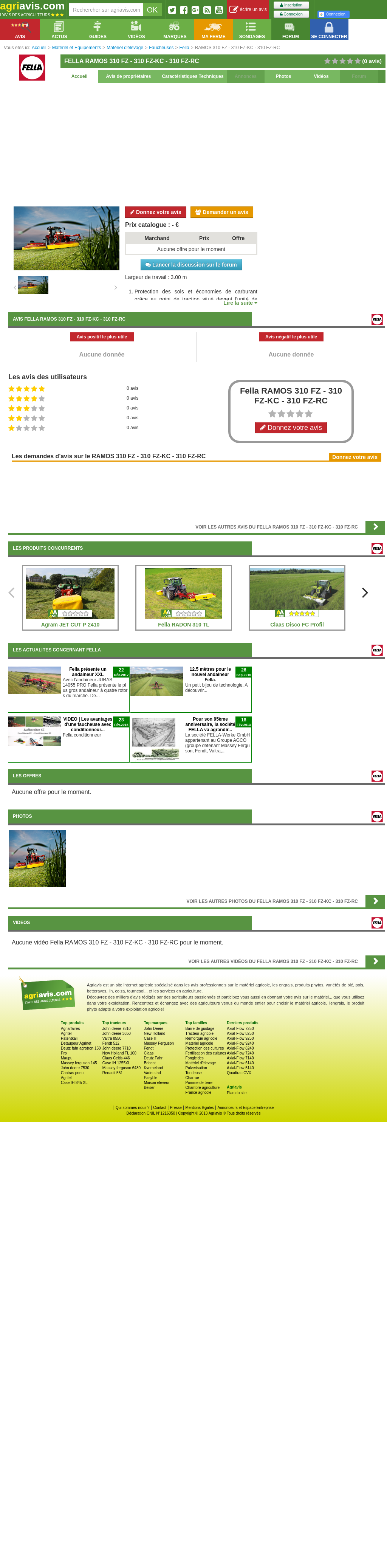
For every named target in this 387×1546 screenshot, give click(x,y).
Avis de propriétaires (128, 76)
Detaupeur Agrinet (76, 1043)
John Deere (154, 1029)
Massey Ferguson (159, 1043)
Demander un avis (221, 212)
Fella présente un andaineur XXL (88, 672)
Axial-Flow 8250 (240, 1033)
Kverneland (153, 1068)
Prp (64, 1053)
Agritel (66, 1033)
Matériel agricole (199, 1043)
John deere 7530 (75, 1068)
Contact (159, 1108)
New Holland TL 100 (119, 1053)
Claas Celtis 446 (116, 1058)
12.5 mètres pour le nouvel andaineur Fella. (210, 674)
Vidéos (321, 76)
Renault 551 (112, 1073)
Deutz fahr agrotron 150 (81, 1048)
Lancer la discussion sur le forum (191, 265)
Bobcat (150, 1063)
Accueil (79, 76)
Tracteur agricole (199, 1033)
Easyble (151, 1078)
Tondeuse (193, 1073)
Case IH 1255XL (116, 1063)
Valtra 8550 (111, 1038)
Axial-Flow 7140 (240, 1058)
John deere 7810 (116, 1029)
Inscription (291, 5)
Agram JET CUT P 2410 (70, 625)
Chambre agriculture (202, 1087)
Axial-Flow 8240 (240, 1048)
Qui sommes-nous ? (132, 1108)
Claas (149, 1053)
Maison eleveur (157, 1083)
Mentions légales (200, 1108)
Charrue (192, 1078)
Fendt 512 (110, 1043)
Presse (176, 1108)
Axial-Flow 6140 (240, 1063)
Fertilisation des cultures (205, 1053)
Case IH (151, 1038)
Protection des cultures (204, 1048)
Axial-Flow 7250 (240, 1029)
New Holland (155, 1033)
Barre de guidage (199, 1029)
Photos (283, 76)
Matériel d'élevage (200, 1063)
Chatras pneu (72, 1073)
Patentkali (69, 1038)
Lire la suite (240, 303)
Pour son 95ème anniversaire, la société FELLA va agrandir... (210, 724)
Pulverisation (196, 1068)
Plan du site (236, 1093)
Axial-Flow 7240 (240, 1053)
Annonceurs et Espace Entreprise (245, 1108)
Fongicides (194, 1058)
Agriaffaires (70, 1029)
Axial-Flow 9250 (240, 1038)
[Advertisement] (196, 144)
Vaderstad (152, 1073)
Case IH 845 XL (74, 1083)
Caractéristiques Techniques (192, 76)
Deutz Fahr (153, 1058)
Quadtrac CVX (239, 1073)
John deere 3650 (116, 1033)
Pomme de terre (198, 1083)
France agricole (198, 1092)
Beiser (149, 1087)
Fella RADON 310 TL (183, 625)
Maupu (67, 1058)
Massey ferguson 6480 (121, 1068)
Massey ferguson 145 (79, 1063)
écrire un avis (248, 9)
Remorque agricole (201, 1038)
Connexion (291, 14)
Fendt (149, 1048)
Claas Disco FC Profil (297, 625)
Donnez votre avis (155, 212)
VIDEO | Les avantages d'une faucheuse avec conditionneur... (87, 724)
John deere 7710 (116, 1048)
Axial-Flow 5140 (240, 1068)
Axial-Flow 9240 (240, 1043)
